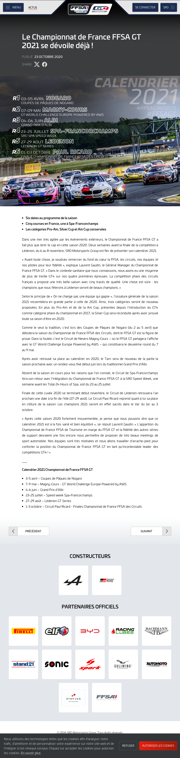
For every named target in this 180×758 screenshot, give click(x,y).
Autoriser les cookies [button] (158, 745)
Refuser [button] (128, 745)
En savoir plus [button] (31, 753)
